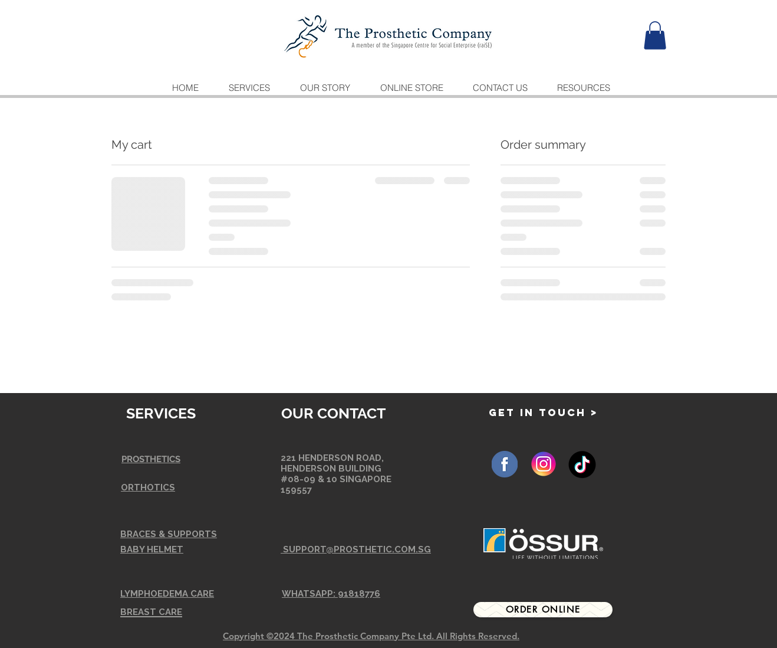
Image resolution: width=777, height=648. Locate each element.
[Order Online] (543, 609)
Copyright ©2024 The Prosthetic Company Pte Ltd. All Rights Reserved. (371, 636)
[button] (655, 35)
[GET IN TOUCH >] (543, 413)
